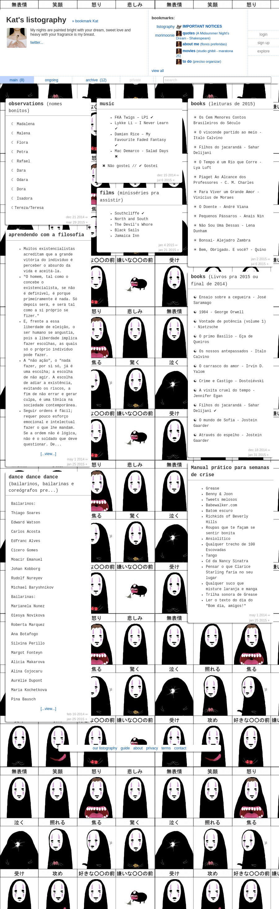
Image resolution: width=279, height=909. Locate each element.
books (225, 104)
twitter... (37, 42)
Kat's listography (36, 20)
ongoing (53, 80)
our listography (105, 748)
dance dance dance (41, 483)
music (107, 104)
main (17, 80)
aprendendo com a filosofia (46, 235)
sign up (264, 43)
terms (166, 748)
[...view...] (48, 454)
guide (125, 748)
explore (263, 51)
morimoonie (165, 35)
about (138, 748)
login (263, 34)
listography (166, 27)
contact (180, 748)
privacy (152, 748)
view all (158, 71)
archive (96, 80)
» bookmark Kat (85, 21)
